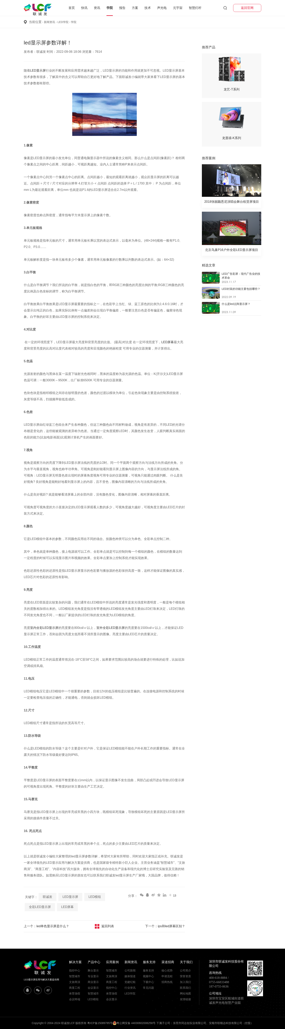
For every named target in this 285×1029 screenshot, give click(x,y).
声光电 (162, 8)
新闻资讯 (50, 22)
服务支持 (149, 962)
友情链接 (185, 999)
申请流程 (167, 976)
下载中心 (148, 982)
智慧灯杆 (195, 8)
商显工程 (74, 987)
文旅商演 (74, 982)
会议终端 (74, 999)
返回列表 (107, 926)
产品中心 (94, 962)
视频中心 (148, 976)
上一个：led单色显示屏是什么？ (46, 926)
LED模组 (94, 896)
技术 (147, 8)
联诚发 (47, 896)
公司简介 (185, 970)
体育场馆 (74, 993)
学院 (109, 8)
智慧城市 (74, 976)
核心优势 (167, 970)
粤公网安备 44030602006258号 (134, 1023)
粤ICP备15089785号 (100, 1023)
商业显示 (93, 982)
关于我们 (186, 962)
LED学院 (64, 22)
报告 (122, 8)
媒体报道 (130, 976)
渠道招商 (168, 962)
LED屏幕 (167, 342)
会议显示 (93, 987)
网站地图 (185, 993)
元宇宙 (177, 8)
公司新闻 (130, 970)
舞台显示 (93, 970)
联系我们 (185, 987)
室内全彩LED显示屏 (44, 627)
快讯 (84, 8)
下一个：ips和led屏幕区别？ (165, 926)
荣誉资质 (185, 976)
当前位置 (35, 22)
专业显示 (93, 976)
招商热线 (167, 982)
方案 (135, 8)
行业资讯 (130, 987)
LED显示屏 (38, 70)
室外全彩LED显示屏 (110, 627)
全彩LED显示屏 (40, 907)
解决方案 (75, 962)
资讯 (97, 8)
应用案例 (112, 962)
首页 (71, 8)
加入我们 (185, 982)
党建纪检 (130, 982)
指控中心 (74, 970)
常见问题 (148, 987)
